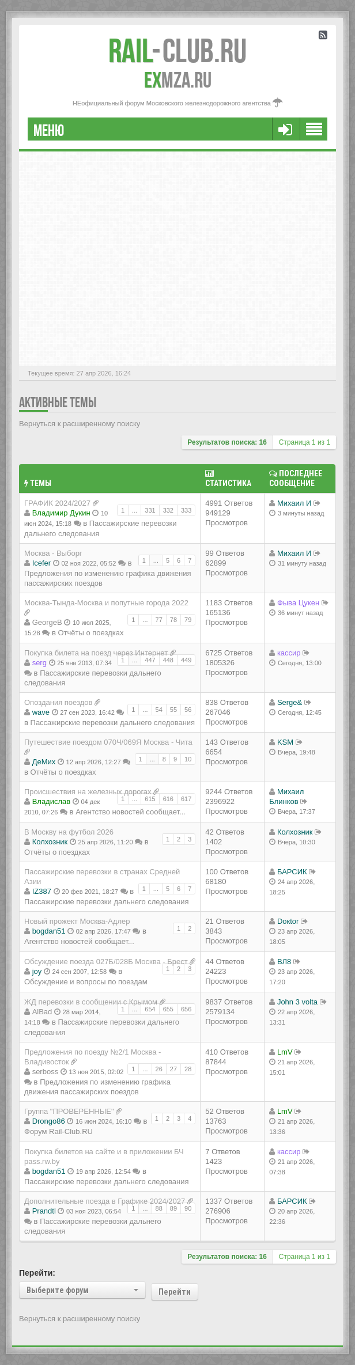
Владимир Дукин (61, 513)
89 (173, 1208)
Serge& (289, 702)
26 (159, 1069)
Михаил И (294, 503)
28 (187, 1069)
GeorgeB (47, 622)
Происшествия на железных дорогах (88, 791)
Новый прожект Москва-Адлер (77, 921)
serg (39, 662)
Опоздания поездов (58, 702)
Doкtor (288, 921)
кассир (289, 653)
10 (187, 759)
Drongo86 (48, 1121)
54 (159, 709)
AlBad (42, 1011)
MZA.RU (178, 80)
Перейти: (37, 1272)
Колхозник (50, 841)
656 (186, 1009)
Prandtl (44, 1211)
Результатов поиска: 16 (227, 442)
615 (150, 798)
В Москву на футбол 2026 (69, 832)
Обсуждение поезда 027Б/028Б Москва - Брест (106, 961)
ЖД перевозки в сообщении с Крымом (90, 1002)
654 (150, 1009)
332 (168, 510)
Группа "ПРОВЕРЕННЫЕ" (69, 1111)
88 (159, 1208)
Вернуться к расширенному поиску (79, 423)
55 (173, 709)
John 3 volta (297, 1002)
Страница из (304, 442)
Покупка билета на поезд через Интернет (96, 653)
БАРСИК (292, 871)
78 (173, 619)
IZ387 (41, 891)
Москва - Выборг (53, 553)
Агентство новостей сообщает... (130, 811)
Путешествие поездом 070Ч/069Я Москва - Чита (108, 742)
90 (187, 1208)
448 (168, 660)
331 (150, 510)
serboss (45, 1071)
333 (186, 510)
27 (173, 1069)
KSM (285, 742)
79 (187, 619)
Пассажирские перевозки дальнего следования (113, 722)
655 (168, 1009)
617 (186, 798)
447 (150, 660)
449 (186, 660)
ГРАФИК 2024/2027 (57, 503)
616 (168, 798)
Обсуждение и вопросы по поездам (86, 981)
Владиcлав (51, 801)
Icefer (41, 563)
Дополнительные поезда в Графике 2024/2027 (104, 1201)
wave (41, 712)
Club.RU (177, 50)
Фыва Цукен (298, 602)
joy (37, 971)
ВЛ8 (284, 961)
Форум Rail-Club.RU (58, 1131)
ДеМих (44, 761)
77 (159, 619)
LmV (285, 1052)
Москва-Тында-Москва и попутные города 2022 (106, 602)
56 (187, 709)
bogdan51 (49, 931)
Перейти (174, 1291)
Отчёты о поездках (90, 632)
